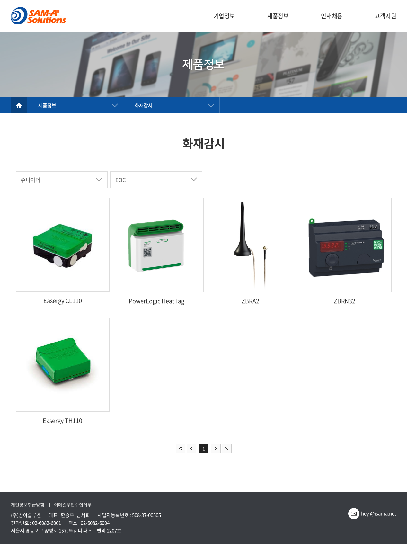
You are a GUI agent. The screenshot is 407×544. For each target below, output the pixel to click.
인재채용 (331, 16)
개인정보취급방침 (27, 505)
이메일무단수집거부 (73, 505)
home (19, 105)
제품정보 (278, 16)
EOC (120, 179)
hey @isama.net (378, 513)
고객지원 (385, 16)
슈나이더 (30, 179)
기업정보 (224, 16)
